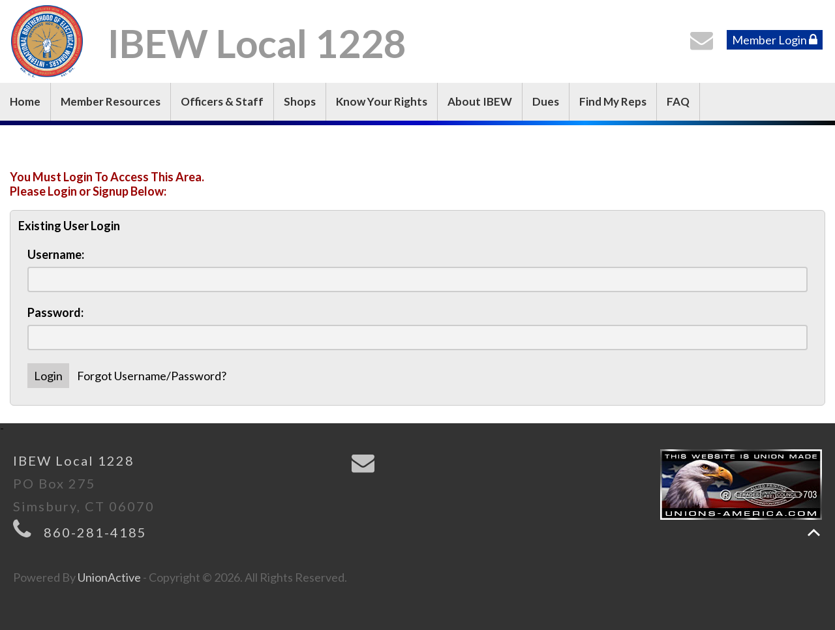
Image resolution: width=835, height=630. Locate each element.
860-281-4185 (95, 532)
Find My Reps (612, 101)
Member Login (774, 40)
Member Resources (110, 101)
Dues (545, 101)
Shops (300, 101)
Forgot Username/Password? (151, 375)
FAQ (678, 101)
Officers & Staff (222, 101)
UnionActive (109, 577)
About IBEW (480, 101)
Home (25, 101)
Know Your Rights (381, 101)
